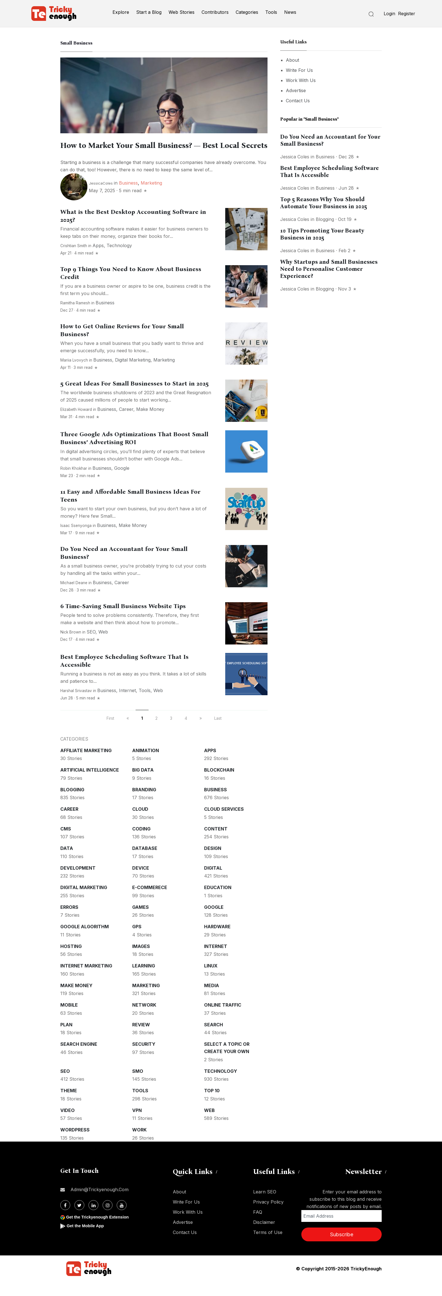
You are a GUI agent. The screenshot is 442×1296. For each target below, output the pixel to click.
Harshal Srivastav (76, 705)
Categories (247, 12)
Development (78, 882)
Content (215, 843)
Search (213, 1039)
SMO (137, 1085)
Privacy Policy (268, 1216)
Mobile (69, 1019)
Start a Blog (149, 12)
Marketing (151, 197)
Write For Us (299, 70)
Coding (141, 843)
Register (406, 13)
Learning (143, 980)
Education (217, 902)
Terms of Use (267, 1247)
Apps (98, 260)
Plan (66, 1039)
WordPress (75, 1144)
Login (389, 13)
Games (140, 921)
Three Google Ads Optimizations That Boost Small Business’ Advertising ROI (134, 452)
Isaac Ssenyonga (76, 540)
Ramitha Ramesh (75, 317)
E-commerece (149, 902)
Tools (271, 12)
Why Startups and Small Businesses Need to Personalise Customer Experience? (328, 268)
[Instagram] (107, 1219)
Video (67, 1124)
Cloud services (224, 823)
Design (212, 862)
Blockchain (219, 784)
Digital (213, 882)
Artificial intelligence (89, 784)
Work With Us (301, 80)
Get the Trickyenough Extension (100, 1231)
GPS (137, 941)
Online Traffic (222, 1019)
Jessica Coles (294, 156)
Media (211, 1000)
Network (144, 1019)
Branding (144, 804)
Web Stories (182, 12)
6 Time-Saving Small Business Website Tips (123, 620)
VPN (137, 1124)
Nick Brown (70, 646)
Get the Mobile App (87, 1240)
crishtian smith (73, 260)
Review (141, 1039)
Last (218, 732)
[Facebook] (65, 1219)
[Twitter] (79, 1219)
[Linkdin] (93, 1219)
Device (140, 882)
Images (141, 960)
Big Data (143, 784)
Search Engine (78, 1058)
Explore (120, 12)
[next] (201, 732)
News (290, 12)
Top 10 (212, 1105)
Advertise (296, 90)
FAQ (257, 1226)
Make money (150, 423)
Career (126, 423)
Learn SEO (264, 1206)
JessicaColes (101, 197)
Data (66, 862)
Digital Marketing (133, 374)
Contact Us (298, 100)
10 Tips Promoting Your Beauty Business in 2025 (322, 234)
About (292, 60)
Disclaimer (264, 1236)
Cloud (140, 823)
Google (121, 482)
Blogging (72, 804)
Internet (127, 705)
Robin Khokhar (73, 482)
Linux (211, 980)
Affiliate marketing (86, 765)
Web (103, 646)
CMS (65, 843)
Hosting (71, 960)
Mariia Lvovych (74, 374)
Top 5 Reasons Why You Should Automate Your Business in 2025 (323, 203)
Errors (69, 921)
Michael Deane (73, 597)
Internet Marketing (86, 980)
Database (144, 862)
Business (128, 197)
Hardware (217, 941)
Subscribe (341, 1249)
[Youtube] (122, 1219)
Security (143, 1058)
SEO (91, 646)
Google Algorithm (84, 941)
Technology (119, 260)
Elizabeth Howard (76, 424)
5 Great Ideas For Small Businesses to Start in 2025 (134, 398)
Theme (68, 1105)
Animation (145, 765)
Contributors (215, 12)
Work (139, 1144)
